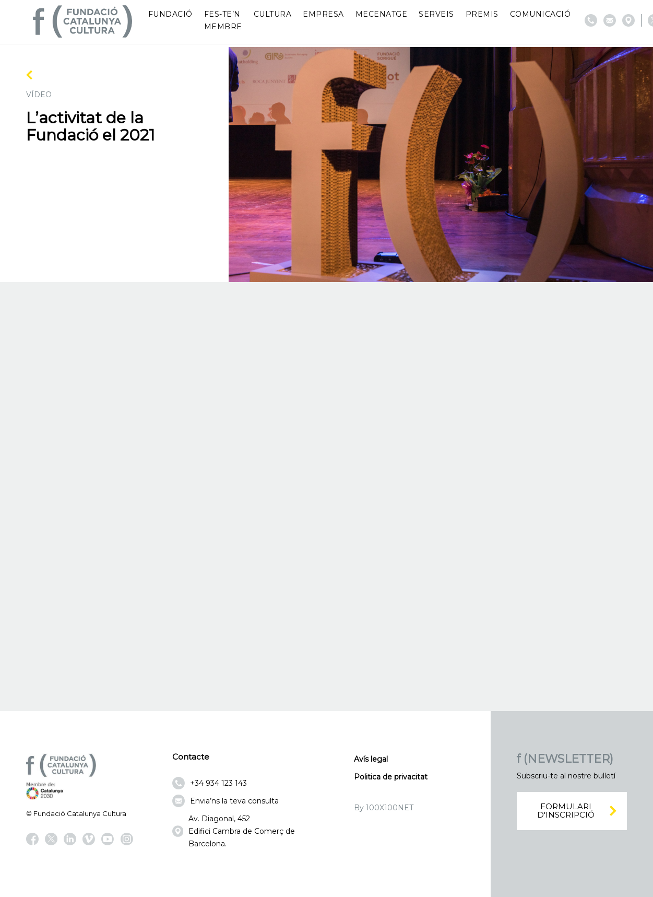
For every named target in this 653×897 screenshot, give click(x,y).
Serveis (436, 14)
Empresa (323, 14)
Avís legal (371, 759)
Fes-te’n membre (223, 20)
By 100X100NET (383, 807)
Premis (482, 14)
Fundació (170, 14)
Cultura (273, 14)
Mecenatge (381, 14)
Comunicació (540, 14)
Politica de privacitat (391, 777)
